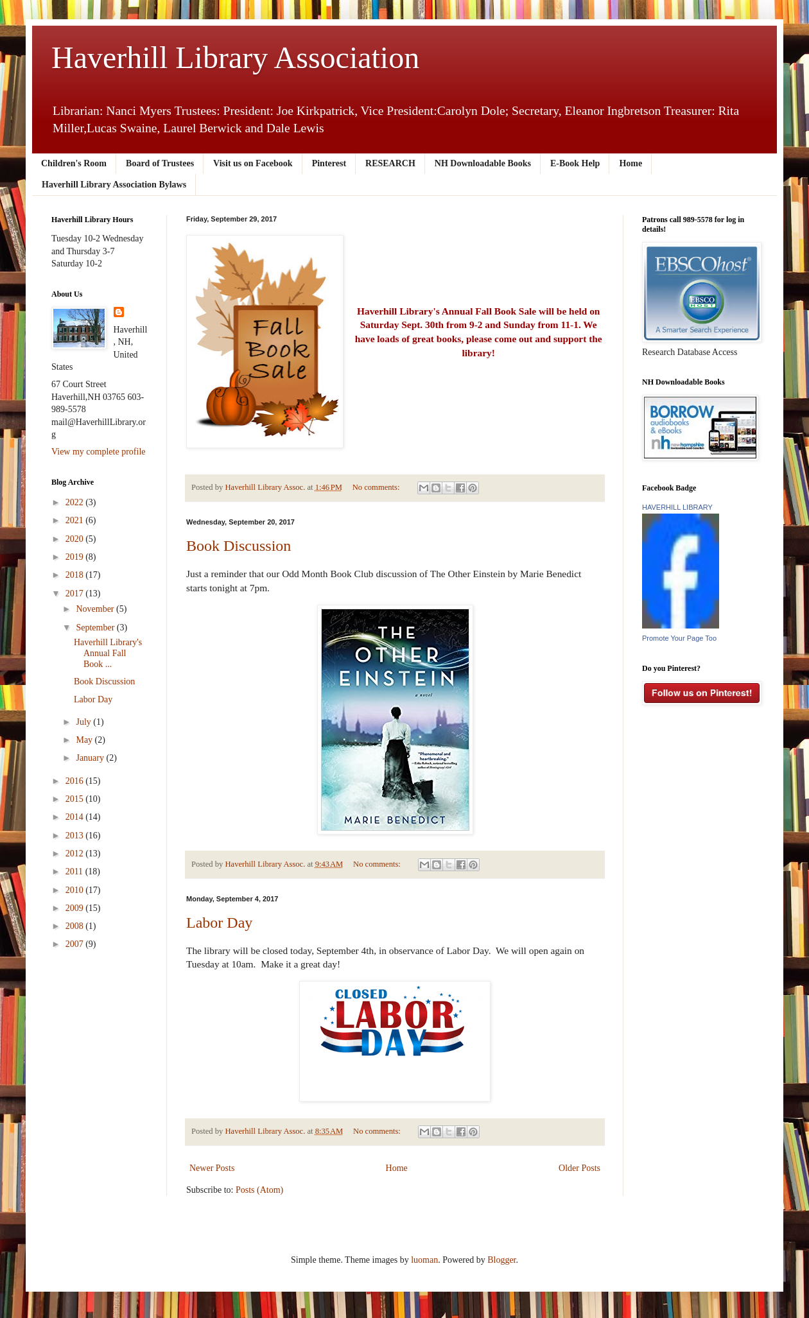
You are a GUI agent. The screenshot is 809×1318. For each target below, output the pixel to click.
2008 (75, 926)
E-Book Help (575, 163)
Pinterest (329, 163)
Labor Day (219, 922)
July (84, 722)
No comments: (377, 487)
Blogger (501, 1260)
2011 (75, 871)
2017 (75, 593)
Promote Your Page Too (679, 638)
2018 (75, 575)
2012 (75, 853)
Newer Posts (211, 1168)
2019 (75, 557)
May (85, 740)
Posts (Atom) (259, 1190)
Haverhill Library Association (235, 57)
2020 (75, 539)
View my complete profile (98, 451)
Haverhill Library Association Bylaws (114, 184)
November (96, 609)
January (91, 758)
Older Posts (579, 1168)
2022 (75, 502)
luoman (424, 1260)
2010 (75, 890)
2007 (75, 944)
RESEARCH (390, 163)
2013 (75, 835)
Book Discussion (238, 545)
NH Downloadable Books (483, 163)
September (96, 627)
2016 (75, 781)
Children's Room (74, 163)
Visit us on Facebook (253, 163)
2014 (75, 817)
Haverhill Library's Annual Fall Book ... (108, 653)
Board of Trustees (160, 163)
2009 (75, 908)
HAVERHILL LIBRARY (677, 507)
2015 (75, 799)
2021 (75, 520)
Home (630, 163)
